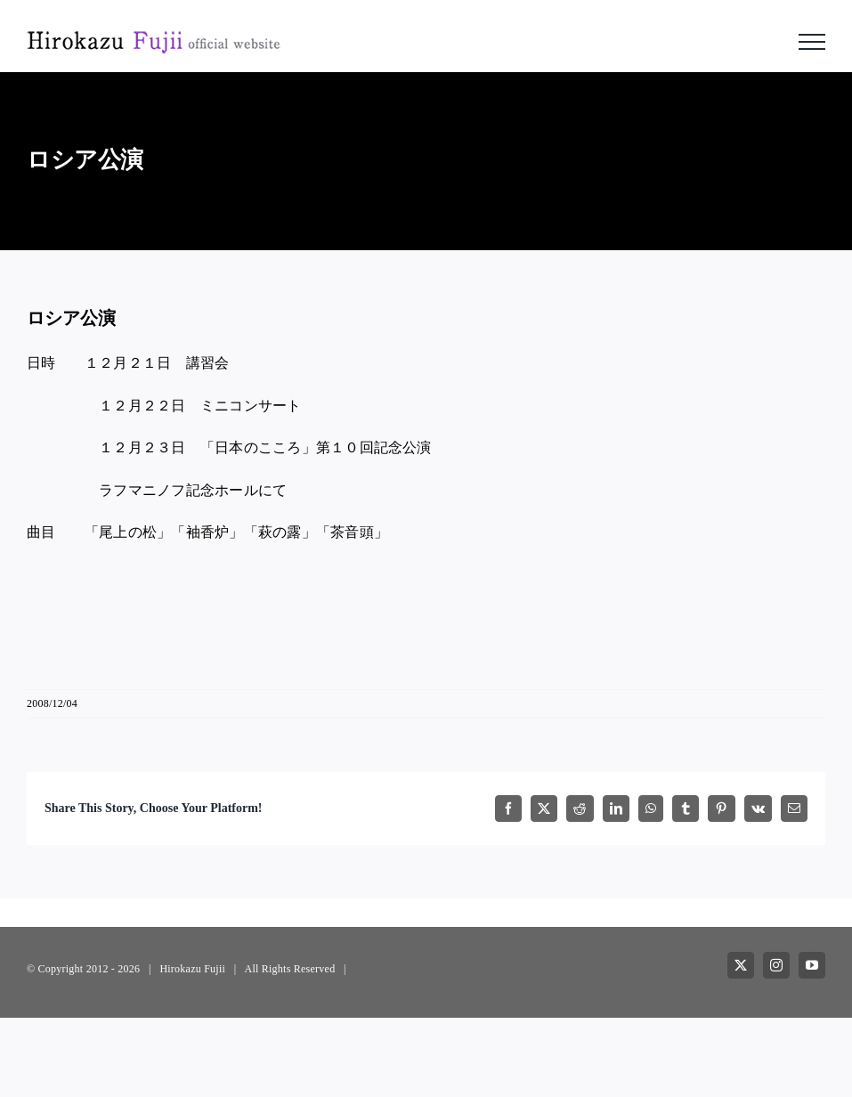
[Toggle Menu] (812, 42)
